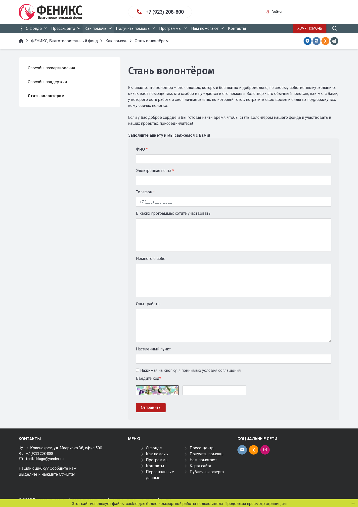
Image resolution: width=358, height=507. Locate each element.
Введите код (148, 378)
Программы (157, 460)
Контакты (155, 466)
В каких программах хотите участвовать (173, 213)
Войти (277, 12)
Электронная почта (155, 170)
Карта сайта (200, 466)
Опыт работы (148, 303)
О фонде (154, 448)
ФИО (142, 149)
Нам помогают (203, 460)
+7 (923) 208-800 (165, 12)
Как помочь (157, 454)
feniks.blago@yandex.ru (45, 459)
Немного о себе (150, 258)
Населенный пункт (153, 349)
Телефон (145, 192)
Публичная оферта (207, 471)
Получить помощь (207, 454)
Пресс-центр (202, 448)
